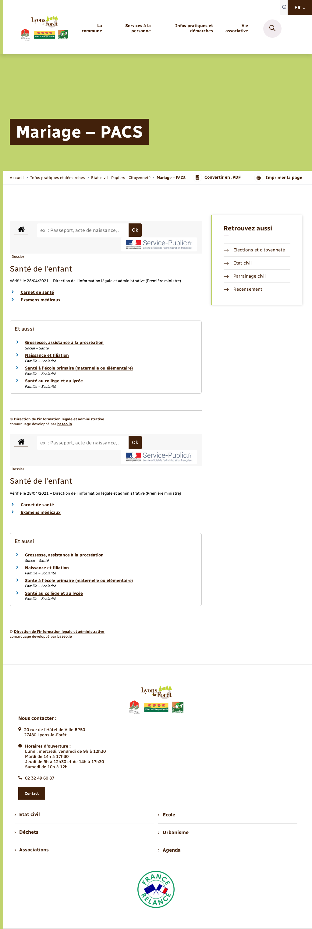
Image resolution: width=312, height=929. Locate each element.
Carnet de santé (37, 292)
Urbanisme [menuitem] (173, 832)
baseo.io (64, 424)
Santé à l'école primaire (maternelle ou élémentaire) (79, 368)
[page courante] (171, 177)
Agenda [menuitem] (169, 850)
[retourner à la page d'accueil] (44, 28)
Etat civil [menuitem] (27, 814)
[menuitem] (91, 28)
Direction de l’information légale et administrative (59, 419)
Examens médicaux (40, 300)
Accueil (17, 177)
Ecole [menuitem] (166, 815)
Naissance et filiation (47, 355)
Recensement (243, 289)
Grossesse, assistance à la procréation (64, 342)
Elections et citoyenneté (254, 250)
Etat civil (238, 263)
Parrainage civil (245, 276)
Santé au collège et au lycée (54, 381)
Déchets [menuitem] (26, 832)
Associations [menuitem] (32, 850)
